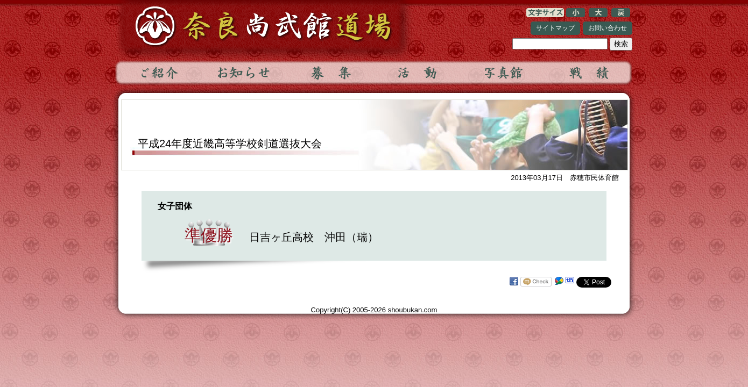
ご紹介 (158, 72)
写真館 (503, 72)
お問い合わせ (607, 28)
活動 (416, 72)
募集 (330, 72)
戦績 (589, 72)
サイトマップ (555, 28)
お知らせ (244, 72)
